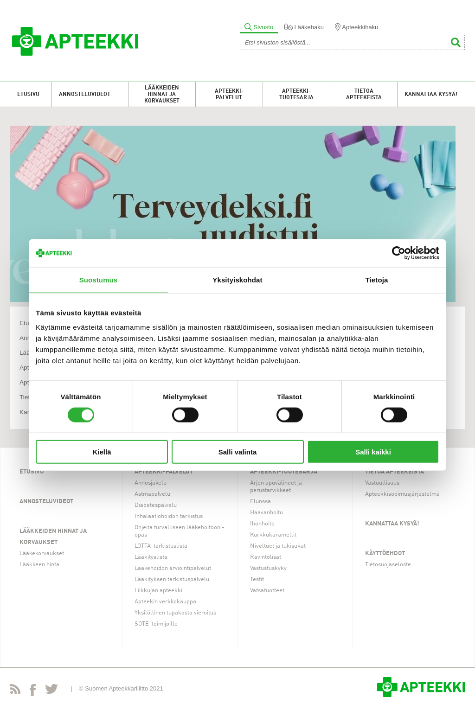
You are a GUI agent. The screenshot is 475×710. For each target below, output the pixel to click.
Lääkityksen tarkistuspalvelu (172, 579)
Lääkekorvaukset (41, 553)
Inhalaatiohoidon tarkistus (169, 516)
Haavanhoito (266, 513)
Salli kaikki (373, 452)
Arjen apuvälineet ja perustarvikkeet (276, 486)
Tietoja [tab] (377, 279)
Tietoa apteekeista (364, 95)
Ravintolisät (265, 557)
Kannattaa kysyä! (430, 94)
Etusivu (28, 94)
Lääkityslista (151, 557)
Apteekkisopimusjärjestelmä (402, 494)
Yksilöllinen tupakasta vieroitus (175, 613)
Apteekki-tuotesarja (296, 95)
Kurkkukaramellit (273, 535)
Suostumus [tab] (98, 279)
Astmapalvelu (152, 494)
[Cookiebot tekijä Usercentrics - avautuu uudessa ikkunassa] (398, 253)
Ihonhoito (262, 524)
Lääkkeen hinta (39, 565)
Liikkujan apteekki (158, 591)
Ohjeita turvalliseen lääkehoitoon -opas (180, 531)
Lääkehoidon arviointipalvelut (173, 568)
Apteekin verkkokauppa (165, 602)
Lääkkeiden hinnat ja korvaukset (162, 94)
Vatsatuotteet (267, 591)
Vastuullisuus (382, 483)
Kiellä (101, 452)
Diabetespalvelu (156, 505)
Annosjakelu (151, 483)
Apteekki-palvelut (229, 95)
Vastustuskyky (268, 568)
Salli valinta (237, 452)
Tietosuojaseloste (388, 565)
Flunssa (260, 502)
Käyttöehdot (385, 553)
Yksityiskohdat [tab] (237, 279)
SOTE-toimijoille (156, 624)
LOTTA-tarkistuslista (161, 546)
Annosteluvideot (84, 94)
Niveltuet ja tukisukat (278, 546)
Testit (257, 579)
